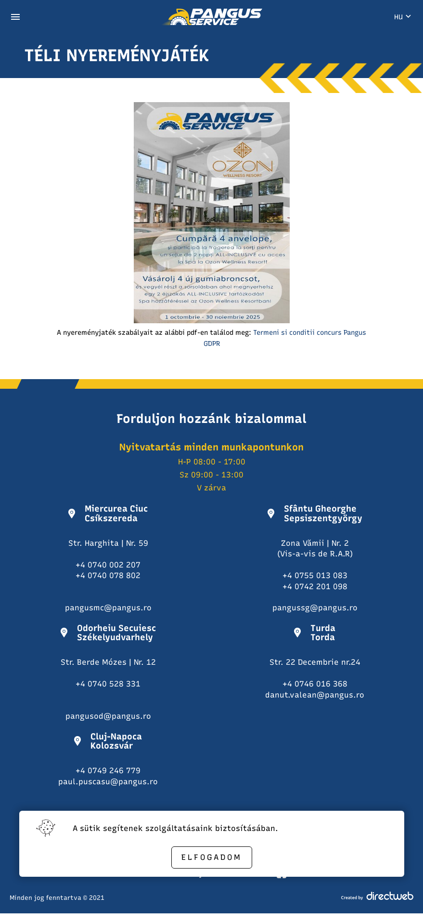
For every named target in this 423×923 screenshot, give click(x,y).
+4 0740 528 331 (108, 683)
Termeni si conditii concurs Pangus (309, 333)
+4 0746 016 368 (314, 683)
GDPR (212, 344)
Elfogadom (211, 857)
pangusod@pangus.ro (108, 716)
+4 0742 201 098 (314, 586)
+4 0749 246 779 (108, 770)
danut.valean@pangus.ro (314, 694)
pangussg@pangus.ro (315, 607)
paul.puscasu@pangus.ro (108, 781)
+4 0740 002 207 (108, 564)
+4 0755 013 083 (314, 575)
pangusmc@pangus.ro (108, 607)
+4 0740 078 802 (108, 575)
